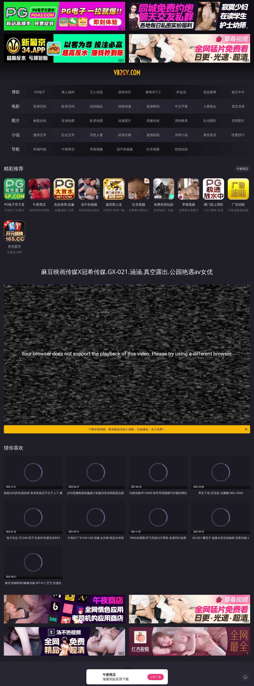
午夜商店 (68, 149)
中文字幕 (181, 106)
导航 (16, 149)
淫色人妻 (96, 135)
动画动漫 (124, 106)
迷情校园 (152, 135)
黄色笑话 (209, 135)
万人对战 (96, 92)
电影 (16, 106)
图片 (16, 120)
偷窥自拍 (39, 120)
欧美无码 (68, 106)
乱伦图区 (209, 120)
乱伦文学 (68, 135)
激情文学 (39, 135)
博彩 (16, 92)
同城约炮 (39, 149)
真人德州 (68, 92)
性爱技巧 (238, 135)
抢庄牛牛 (238, 92)
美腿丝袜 (152, 120)
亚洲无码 (39, 106)
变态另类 (238, 106)
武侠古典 (124, 135)
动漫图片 (124, 120)
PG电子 (39, 92)
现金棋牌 (209, 92)
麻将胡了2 (153, 92)
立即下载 (155, 677)
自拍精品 (96, 106)
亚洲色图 (68, 120)
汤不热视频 (125, 149)
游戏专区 (124, 92)
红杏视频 (152, 149)
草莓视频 (96, 149)
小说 (16, 135)
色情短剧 (181, 149)
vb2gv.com (127, 73)
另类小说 (181, 135)
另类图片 (238, 120)
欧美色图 (96, 120)
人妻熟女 (209, 106)
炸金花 (181, 92)
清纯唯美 (181, 120)
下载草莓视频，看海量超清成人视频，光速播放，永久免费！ (168, 429)
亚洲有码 (152, 106)
